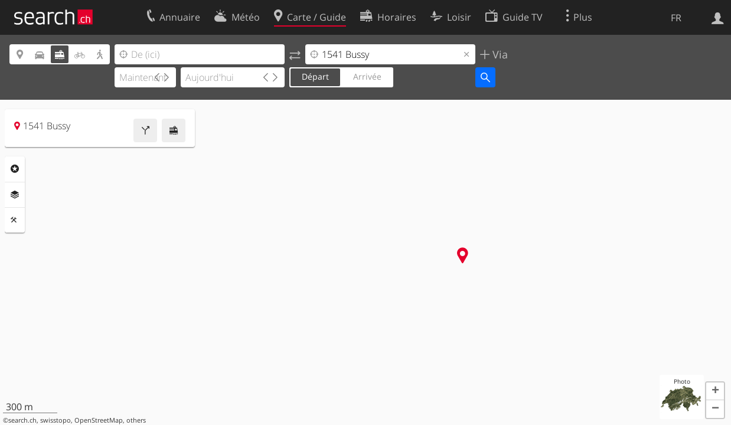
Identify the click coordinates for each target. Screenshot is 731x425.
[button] (715, 391)
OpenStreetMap (98, 420)
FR (676, 17)
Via (498, 54)
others (136, 420)
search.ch (22, 420)
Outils (15, 220)
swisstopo (55, 420)
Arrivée (367, 76)
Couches (15, 194)
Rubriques (15, 168)
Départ (315, 76)
